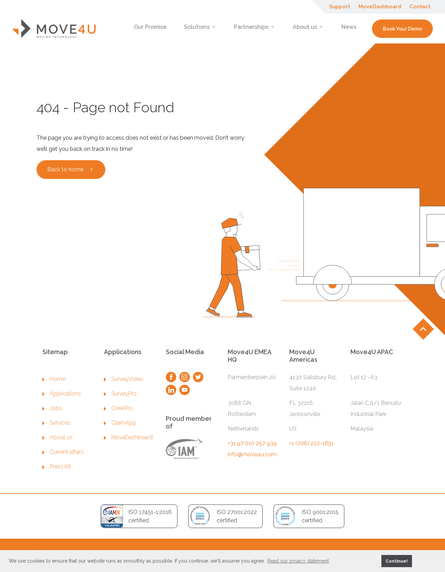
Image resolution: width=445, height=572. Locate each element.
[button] (375, 560)
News (348, 27)
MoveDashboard (379, 6)
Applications (61, 393)
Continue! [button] (397, 561)
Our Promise (150, 27)
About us (308, 27)
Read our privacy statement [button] (298, 561)
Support (339, 6)
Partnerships (254, 27)
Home (53, 379)
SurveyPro (120, 393)
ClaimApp (120, 422)
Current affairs (63, 452)
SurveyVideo (123, 379)
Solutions (200, 27)
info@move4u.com (252, 454)
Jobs (52, 408)
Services (56, 422)
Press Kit (56, 466)
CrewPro (118, 408)
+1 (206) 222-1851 (311, 443)
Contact (420, 6)
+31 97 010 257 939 (252, 443)
